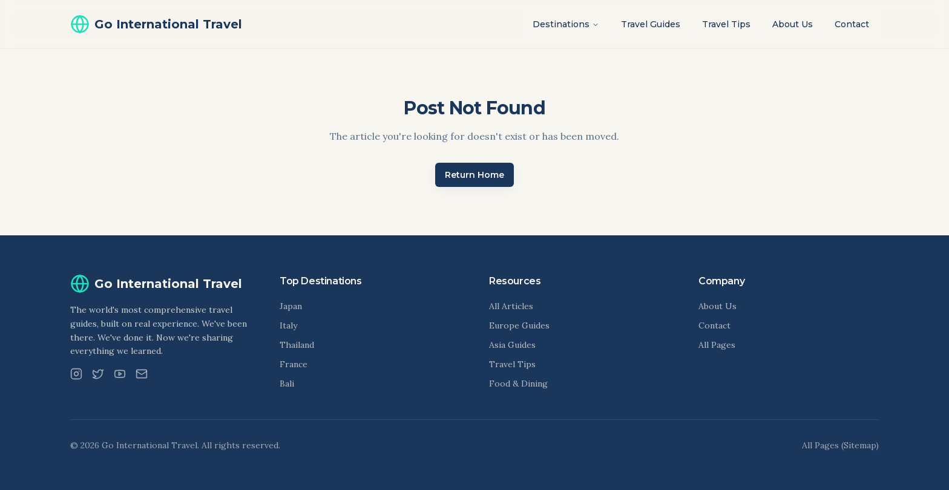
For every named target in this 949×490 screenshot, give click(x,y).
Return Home (474, 174)
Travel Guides (650, 24)
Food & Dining (518, 383)
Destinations (566, 24)
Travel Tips (726, 24)
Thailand (297, 344)
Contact (852, 24)
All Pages (716, 344)
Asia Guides (512, 344)
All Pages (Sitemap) (840, 445)
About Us (792, 24)
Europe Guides (519, 325)
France (293, 364)
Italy (288, 325)
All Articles (511, 306)
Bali (287, 383)
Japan (291, 306)
